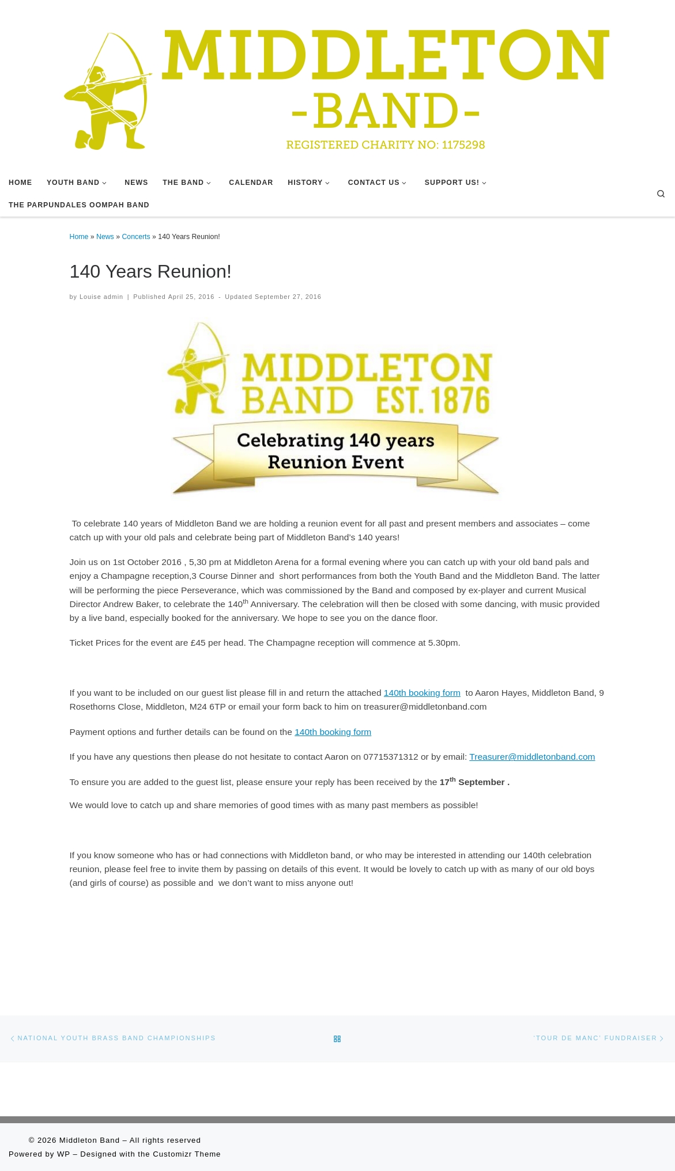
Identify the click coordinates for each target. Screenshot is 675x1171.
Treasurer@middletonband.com (532, 756)
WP (63, 1154)
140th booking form (422, 693)
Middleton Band (89, 1140)
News (105, 237)
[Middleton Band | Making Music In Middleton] (338, 84)
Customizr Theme (187, 1154)
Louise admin (101, 296)
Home (79, 237)
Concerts (136, 237)
